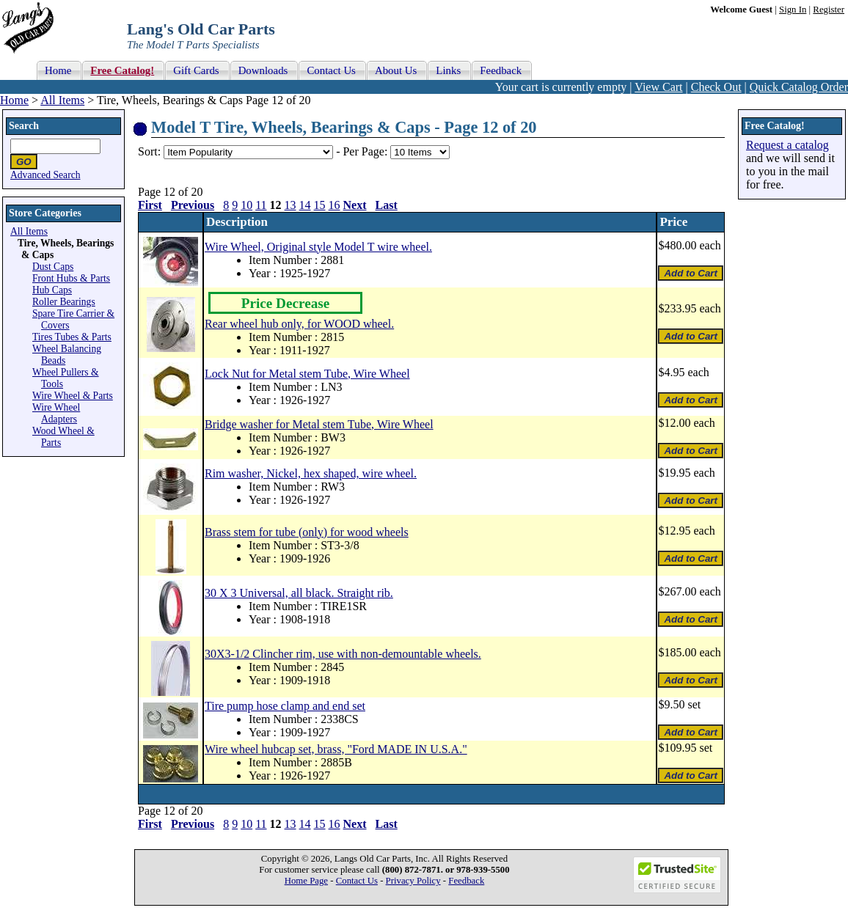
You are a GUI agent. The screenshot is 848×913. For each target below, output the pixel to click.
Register (828, 9)
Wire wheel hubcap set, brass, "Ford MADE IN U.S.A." (336, 749)
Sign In (792, 9)
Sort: (149, 151)
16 (334, 205)
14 (305, 205)
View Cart (658, 87)
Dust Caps (52, 266)
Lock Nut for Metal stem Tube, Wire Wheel (307, 373)
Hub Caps (52, 290)
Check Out (716, 87)
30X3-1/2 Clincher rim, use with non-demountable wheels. (343, 654)
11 (260, 205)
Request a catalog (787, 145)
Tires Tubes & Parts (72, 336)
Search (24, 125)
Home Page (306, 881)
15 (320, 205)
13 (290, 205)
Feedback (466, 881)
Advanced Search (45, 174)
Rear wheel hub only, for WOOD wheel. (299, 324)
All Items (62, 100)
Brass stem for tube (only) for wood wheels (307, 532)
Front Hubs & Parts (71, 278)
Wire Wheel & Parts (72, 395)
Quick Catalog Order (799, 87)
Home (14, 100)
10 (246, 205)
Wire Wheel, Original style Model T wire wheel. (318, 247)
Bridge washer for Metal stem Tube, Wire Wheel (319, 424)
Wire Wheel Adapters (56, 413)
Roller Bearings (63, 301)
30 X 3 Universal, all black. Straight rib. (299, 593)
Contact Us (357, 881)
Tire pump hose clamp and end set (285, 706)
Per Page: (366, 151)
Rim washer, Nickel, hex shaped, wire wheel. (311, 473)
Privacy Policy (413, 881)
